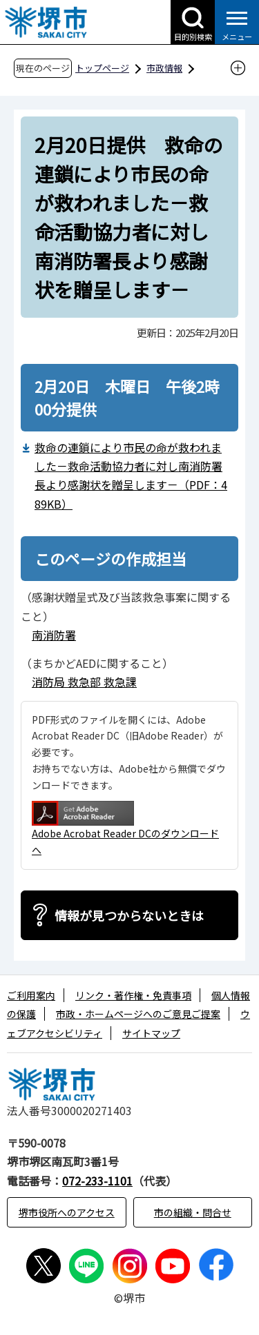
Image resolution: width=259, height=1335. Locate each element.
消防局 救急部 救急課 (84, 681)
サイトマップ (151, 1033)
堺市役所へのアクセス (67, 1212)
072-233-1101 (97, 1180)
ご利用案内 (31, 995)
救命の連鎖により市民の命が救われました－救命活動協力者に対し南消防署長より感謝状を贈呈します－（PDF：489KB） (131, 475)
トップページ (102, 67)
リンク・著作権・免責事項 (133, 995)
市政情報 (164, 67)
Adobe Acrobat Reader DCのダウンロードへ (125, 829)
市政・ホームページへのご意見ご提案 (138, 1014)
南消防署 (54, 634)
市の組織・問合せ (192, 1212)
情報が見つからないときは (129, 915)
